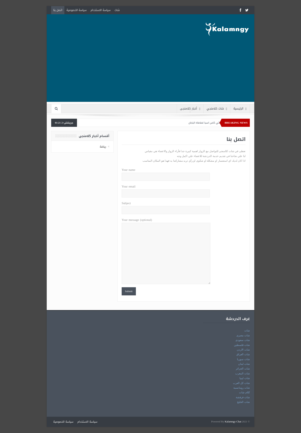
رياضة (103, 146)
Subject (166, 207)
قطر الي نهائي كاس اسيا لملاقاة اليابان (209, 123)
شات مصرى (243, 335)
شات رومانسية (241, 387)
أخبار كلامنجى (190, 108)
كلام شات (244, 392)
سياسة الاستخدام (100, 10)
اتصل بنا (57, 10)
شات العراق (243, 354)
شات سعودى (242, 340)
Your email (166, 190)
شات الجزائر (243, 368)
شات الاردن (243, 349)
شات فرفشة (243, 397)
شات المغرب (242, 373)
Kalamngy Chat (233, 421)
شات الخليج (243, 401)
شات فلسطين (242, 344)
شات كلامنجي (217, 108)
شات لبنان (244, 363)
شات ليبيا (244, 378)
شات (117, 10)
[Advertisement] (150, 73)
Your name (166, 173)
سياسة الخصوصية (76, 10)
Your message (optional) (166, 222)
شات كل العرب (241, 383)
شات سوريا (243, 359)
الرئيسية (240, 108)
